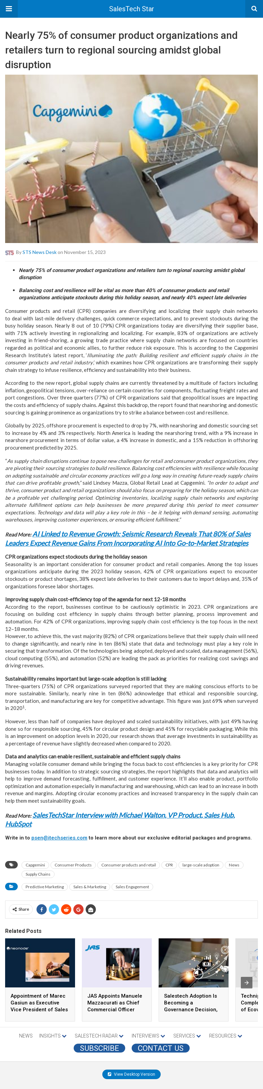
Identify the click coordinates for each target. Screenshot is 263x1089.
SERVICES (187, 1036)
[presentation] (246, 982)
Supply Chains (38, 874)
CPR (169, 864)
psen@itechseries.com (59, 838)
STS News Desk (40, 252)
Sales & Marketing (89, 886)
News (234, 864)
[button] (9, 9)
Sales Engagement (132, 886)
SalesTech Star (131, 9)
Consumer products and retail (128, 864)
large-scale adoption (200, 864)
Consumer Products (73, 864)
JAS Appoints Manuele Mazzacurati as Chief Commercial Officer (114, 1003)
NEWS (26, 1036)
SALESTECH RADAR (99, 1036)
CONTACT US (161, 1048)
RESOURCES (225, 1036)
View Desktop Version (131, 1074)
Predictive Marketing (45, 886)
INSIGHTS (53, 1036)
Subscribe (99, 1048)
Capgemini (35, 864)
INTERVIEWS (148, 1036)
